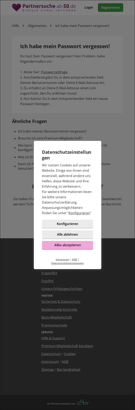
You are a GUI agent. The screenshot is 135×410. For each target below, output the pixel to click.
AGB (74, 259)
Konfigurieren (79, 213)
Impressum (62, 259)
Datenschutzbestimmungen (67, 263)
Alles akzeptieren (67, 245)
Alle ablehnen (67, 234)
